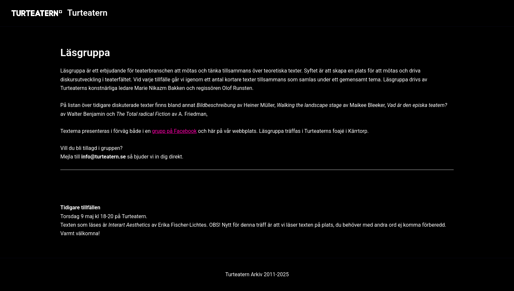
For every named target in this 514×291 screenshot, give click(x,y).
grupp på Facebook (174, 131)
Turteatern (87, 13)
